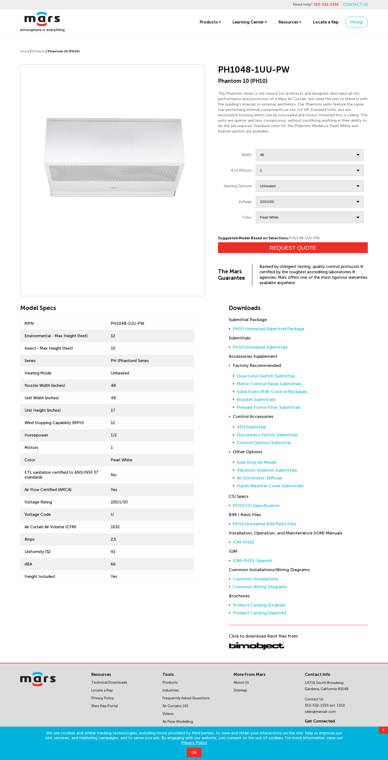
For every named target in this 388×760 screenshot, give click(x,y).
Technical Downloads (109, 682)
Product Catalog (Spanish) (259, 612)
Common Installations (255, 578)
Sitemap (240, 690)
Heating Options (238, 186)
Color (247, 217)
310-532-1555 (326, 4)
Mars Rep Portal (104, 706)
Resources (290, 22)
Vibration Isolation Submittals (267, 470)
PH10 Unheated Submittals (260, 347)
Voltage (245, 202)
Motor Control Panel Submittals (269, 383)
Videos (168, 714)
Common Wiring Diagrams (260, 586)
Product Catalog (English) (259, 605)
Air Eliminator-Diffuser (259, 477)
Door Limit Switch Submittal (266, 376)
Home (25, 51)
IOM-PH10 (243, 542)
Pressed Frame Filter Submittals (269, 407)
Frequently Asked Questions (186, 698)
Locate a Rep (325, 22)
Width (247, 155)
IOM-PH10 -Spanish (252, 560)
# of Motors (241, 170)
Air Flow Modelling (177, 722)
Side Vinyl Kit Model (256, 462)
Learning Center (250, 22)
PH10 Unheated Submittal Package (268, 328)
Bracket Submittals (256, 399)
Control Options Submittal (264, 442)
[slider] (112, 157)
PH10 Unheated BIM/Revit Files (264, 523)
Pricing (356, 22)
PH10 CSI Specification (256, 505)
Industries (170, 690)
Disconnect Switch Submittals (267, 434)
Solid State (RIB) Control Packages (272, 391)
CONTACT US (355, 4)
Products (211, 22)
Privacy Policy (194, 742)
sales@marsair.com (320, 712)
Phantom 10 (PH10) (63, 51)
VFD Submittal (251, 427)
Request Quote (292, 248)
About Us (241, 682)
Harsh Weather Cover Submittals (270, 485)
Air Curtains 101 (175, 706)
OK (194, 753)
